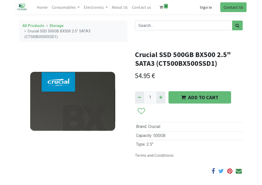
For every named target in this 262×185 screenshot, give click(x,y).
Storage (56, 26)
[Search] (237, 25)
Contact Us (233, 7)
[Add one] (160, 97)
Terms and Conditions (154, 155)
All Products (33, 26)
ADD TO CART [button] (199, 97)
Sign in (206, 7)
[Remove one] (139, 97)
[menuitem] (42, 7)
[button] (141, 111)
